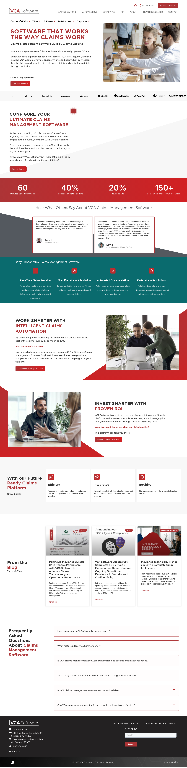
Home (133, 5)
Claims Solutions (68, 12)
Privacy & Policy (171, 763)
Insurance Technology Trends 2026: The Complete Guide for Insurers (159, 565)
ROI (124, 12)
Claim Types (110, 12)
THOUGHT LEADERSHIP (155, 724)
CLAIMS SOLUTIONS (119, 724)
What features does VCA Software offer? (79, 646)
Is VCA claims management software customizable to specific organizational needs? (102, 661)
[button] (116, 631)
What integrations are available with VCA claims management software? (96, 675)
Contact (172, 12)
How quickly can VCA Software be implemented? (84, 631)
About (134, 12)
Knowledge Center (153, 12)
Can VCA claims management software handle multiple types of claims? (96, 705)
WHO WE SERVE (91, 12)
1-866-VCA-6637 (147, 5)
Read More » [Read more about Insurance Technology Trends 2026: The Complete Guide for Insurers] (145, 590)
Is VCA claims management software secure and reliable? (88, 690)
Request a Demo (167, 5)
